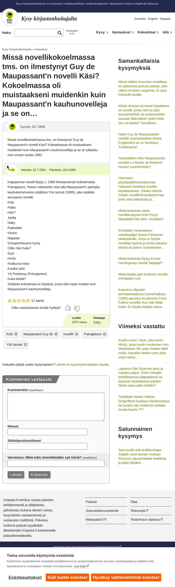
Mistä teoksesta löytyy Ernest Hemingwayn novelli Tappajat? (140, 261)
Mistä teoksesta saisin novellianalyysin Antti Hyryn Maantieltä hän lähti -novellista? (141, 215)
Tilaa (133, 502)
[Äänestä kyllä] (68, 308)
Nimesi (13, 426)
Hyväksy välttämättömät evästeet (126, 577)
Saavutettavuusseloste (102, 510)
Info (166, 32)
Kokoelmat (147, 32)
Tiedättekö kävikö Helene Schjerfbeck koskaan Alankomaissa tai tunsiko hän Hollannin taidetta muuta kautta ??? (143, 403)
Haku (6, 33)
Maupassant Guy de (38, 334)
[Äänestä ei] (77, 309)
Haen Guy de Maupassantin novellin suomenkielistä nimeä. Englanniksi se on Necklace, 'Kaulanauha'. (140, 140)
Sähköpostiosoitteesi (24, 440)
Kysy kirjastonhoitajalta (16, 49)
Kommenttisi (18, 390)
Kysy (100, 32)
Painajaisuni (92, 334)
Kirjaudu (165, 18)
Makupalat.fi (94, 519)
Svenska (140, 18)
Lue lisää (80, 566)
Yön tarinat (14, 344)
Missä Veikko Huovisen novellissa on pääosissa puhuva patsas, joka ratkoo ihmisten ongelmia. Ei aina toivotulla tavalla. (142, 88)
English (153, 18)
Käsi (9, 334)
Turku (97, 322)
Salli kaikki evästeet (68, 577)
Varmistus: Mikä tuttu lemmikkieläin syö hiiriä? (44, 457)
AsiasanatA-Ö (71, 32)
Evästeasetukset (25, 577)
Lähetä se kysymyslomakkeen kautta (81, 364)
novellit (68, 334)
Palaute (91, 502)
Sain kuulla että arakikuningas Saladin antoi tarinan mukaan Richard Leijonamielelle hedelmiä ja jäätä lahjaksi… (142, 456)
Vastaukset (121, 32)
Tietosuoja (137, 510)
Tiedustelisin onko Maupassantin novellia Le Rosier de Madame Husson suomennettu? (141, 162)
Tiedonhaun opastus (145, 519)
